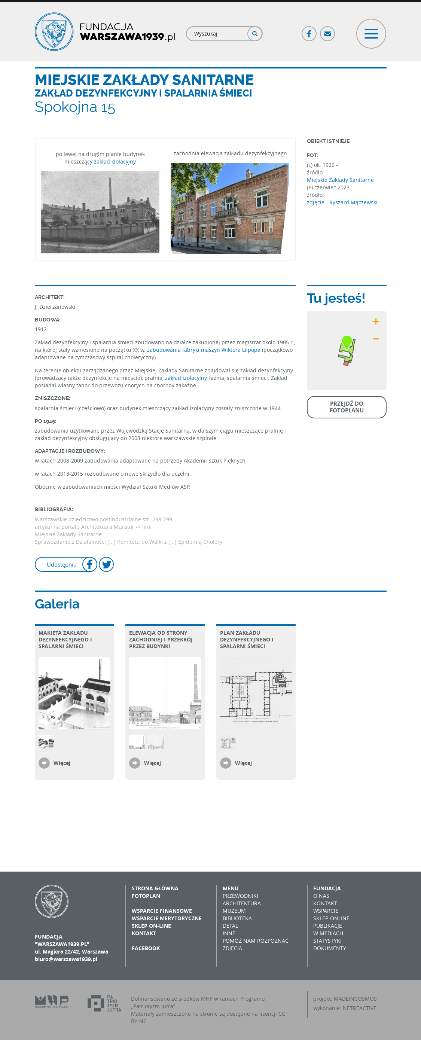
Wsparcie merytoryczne (167, 918)
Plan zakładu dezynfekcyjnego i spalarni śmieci (247, 639)
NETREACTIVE (359, 1008)
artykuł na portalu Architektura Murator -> (88, 526)
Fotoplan (146, 895)
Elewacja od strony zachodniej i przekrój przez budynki (161, 639)
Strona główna (155, 888)
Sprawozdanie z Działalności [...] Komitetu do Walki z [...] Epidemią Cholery (128, 541)
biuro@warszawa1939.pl (66, 959)
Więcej (62, 762)
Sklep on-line (151, 925)
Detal (230, 925)
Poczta (328, 30)
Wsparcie (325, 910)
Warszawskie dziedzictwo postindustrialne (89, 519)
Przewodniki (240, 895)
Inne (229, 933)
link (146, 526)
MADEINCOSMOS (355, 998)
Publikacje (327, 925)
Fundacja (327, 888)
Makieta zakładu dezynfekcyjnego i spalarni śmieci (65, 639)
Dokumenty (329, 948)
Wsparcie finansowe (162, 910)
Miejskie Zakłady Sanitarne (340, 179)
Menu (231, 888)
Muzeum (234, 910)
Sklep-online (331, 918)
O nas (321, 895)
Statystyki (327, 940)
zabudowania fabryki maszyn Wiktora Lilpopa (203, 349)
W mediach (328, 933)
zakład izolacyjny (115, 161)
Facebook (309, 30)
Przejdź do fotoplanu (347, 407)
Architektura (242, 903)
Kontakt (144, 933)
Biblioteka (237, 918)
